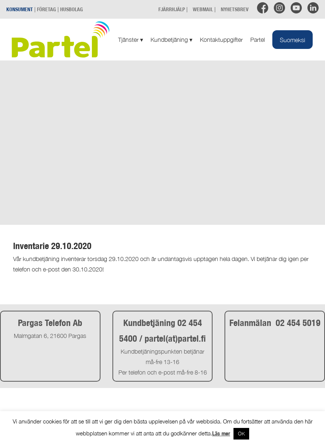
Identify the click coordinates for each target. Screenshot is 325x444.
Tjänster (130, 39)
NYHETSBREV (234, 9)
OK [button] (241, 434)
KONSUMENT (19, 9)
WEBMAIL (203, 9)
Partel (257, 39)
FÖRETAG (46, 9)
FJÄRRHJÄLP (171, 9)
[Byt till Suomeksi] (292, 39)
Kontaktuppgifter (221, 39)
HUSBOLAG (71, 9)
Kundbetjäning (171, 39)
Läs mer (221, 433)
